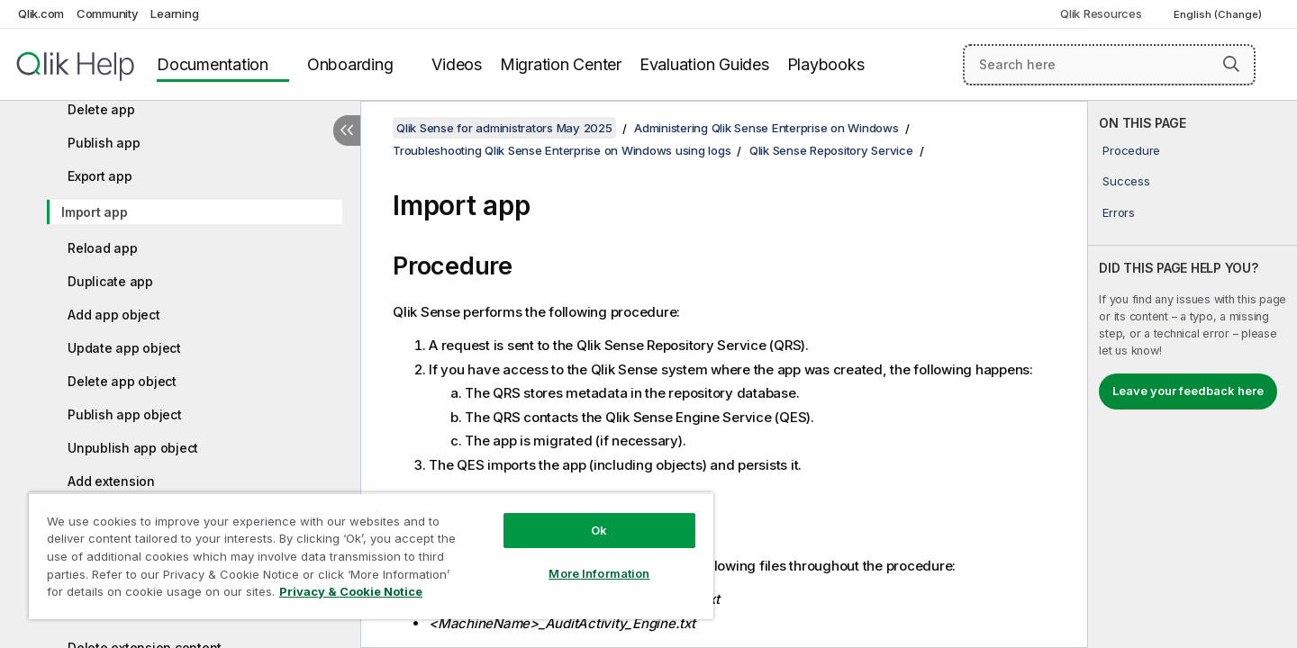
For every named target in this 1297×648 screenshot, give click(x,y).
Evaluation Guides (704, 64)
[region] (371, 555)
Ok (599, 530)
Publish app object (125, 414)
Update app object (124, 348)
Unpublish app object (133, 447)
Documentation (212, 64)
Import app (94, 212)
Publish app (104, 142)
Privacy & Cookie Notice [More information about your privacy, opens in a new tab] (350, 591)
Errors (1118, 212)
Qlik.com (41, 13)
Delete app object (122, 381)
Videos (456, 64)
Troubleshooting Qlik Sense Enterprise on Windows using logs (561, 150)
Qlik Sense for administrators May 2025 (504, 128)
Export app (100, 176)
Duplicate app (110, 281)
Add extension (111, 481)
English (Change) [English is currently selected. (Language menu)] (1219, 14)
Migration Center (560, 64)
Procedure (1131, 150)
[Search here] (1109, 65)
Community (108, 13)
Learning (174, 13)
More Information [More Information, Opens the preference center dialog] (599, 573)
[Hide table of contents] (346, 130)
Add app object (114, 314)
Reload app (103, 248)
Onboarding (350, 64)
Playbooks (826, 64)
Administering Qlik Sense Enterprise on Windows (766, 128)
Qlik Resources (1101, 13)
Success (1125, 181)
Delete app (101, 109)
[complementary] (1192, 374)
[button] (1231, 64)
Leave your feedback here (1188, 390)
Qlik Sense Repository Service (831, 150)
